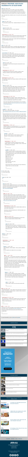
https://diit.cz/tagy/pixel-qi (17, 308)
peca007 (4, 109)
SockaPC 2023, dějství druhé (9, 381)
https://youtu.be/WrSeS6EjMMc (8, 188)
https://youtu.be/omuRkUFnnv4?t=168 (9, 200)
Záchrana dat (20, 397)
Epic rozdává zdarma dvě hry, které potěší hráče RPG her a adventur (15, 340)
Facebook (8, 438)
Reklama (20, 438)
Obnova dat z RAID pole (10, 397)
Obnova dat (15, 397)
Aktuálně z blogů (14, 375)
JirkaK (3, 21)
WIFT (4, 193)
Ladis (2, 45)
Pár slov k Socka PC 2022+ (9, 388)
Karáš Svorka (4, 34)
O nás (16, 438)
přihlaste (13, 317)
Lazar (4, 183)
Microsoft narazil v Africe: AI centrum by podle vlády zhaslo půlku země (15, 333)
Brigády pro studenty (14, 398)
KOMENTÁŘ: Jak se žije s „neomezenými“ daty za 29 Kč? (13, 377)
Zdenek (3, 233)
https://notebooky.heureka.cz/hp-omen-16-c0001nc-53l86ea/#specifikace (14, 111)
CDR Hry (14, 327)
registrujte (18, 317)
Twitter (12, 438)
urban (2, 8)
